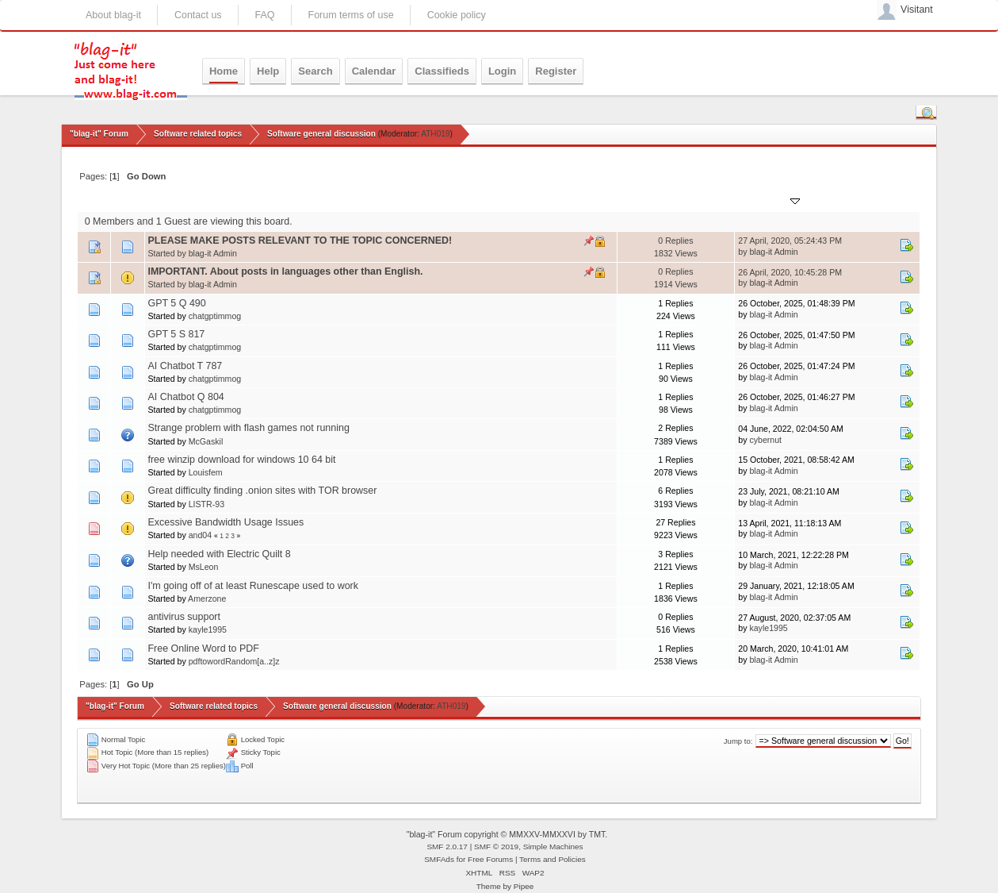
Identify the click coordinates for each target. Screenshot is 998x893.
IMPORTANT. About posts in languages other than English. (285, 271)
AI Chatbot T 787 (184, 365)
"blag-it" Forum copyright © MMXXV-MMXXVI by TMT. (507, 834)
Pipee (524, 886)
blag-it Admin (213, 253)
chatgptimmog (215, 316)
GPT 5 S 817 (176, 334)
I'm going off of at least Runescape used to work (252, 585)
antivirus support (183, 616)
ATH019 (435, 133)
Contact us (198, 15)
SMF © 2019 (496, 846)
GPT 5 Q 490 (176, 303)
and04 (200, 535)
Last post (771, 200)
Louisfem (206, 472)
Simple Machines (553, 846)
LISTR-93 (206, 504)
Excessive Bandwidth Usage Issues (225, 522)
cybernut (765, 440)
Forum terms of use (351, 15)
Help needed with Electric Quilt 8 (218, 554)
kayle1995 (208, 629)
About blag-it (113, 15)
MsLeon (204, 567)
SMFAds (439, 859)
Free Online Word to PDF (202, 648)
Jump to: (738, 741)
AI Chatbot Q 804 (185, 396)
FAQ (265, 15)
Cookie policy (456, 15)
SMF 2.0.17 (447, 846)
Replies (639, 200)
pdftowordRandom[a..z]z (234, 661)
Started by (223, 200)
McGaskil (206, 441)
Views (681, 200)
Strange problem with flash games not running (248, 427)
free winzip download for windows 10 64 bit (241, 459)
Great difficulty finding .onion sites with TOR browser (262, 490)
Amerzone (207, 598)
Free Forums (490, 859)
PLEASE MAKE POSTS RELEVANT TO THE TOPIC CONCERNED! (299, 240)
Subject (170, 200)
